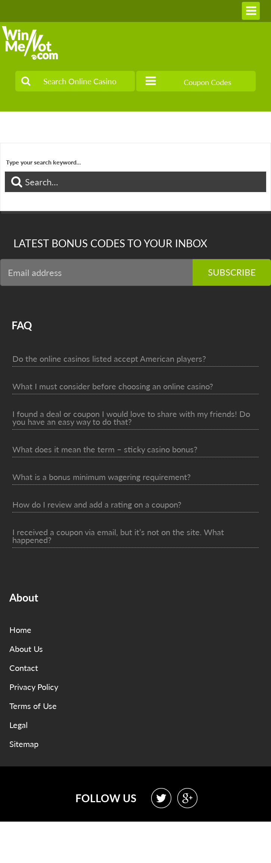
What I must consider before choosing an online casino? (112, 386)
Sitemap (23, 744)
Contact (23, 668)
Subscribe (232, 272)
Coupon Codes (188, 81)
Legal (18, 725)
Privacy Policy (33, 687)
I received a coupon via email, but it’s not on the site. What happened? (118, 536)
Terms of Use (33, 706)
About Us (26, 649)
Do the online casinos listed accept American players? (109, 359)
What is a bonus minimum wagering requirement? (101, 477)
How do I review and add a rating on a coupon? (96, 504)
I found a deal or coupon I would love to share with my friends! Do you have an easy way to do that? (131, 418)
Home (20, 630)
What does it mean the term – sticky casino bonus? (104, 449)
